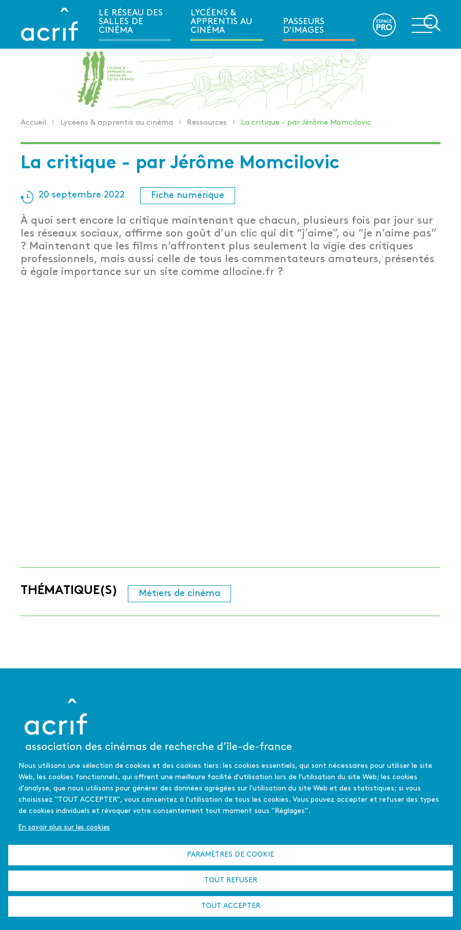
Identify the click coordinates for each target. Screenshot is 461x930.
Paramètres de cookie (230, 855)
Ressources (207, 123)
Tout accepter (230, 906)
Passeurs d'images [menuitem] (303, 26)
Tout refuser (230, 880)
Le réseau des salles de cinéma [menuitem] (131, 22)
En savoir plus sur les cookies (64, 827)
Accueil (33, 123)
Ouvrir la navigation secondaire (426, 23)
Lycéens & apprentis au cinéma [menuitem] (221, 22)
